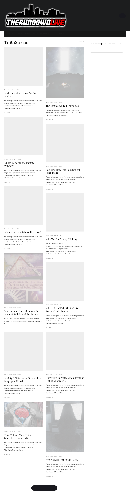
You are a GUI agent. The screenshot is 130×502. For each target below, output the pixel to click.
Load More (44, 488)
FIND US (61, 34)
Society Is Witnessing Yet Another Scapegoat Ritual (22, 380)
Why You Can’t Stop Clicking (61, 239)
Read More (7, 112)
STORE (35, 34)
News (20, 34)
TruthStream (12, 90)
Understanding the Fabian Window (19, 164)
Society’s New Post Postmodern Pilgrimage (63, 171)
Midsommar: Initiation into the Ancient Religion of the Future (21, 313)
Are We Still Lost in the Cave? (62, 459)
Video (19, 90)
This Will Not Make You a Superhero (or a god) (17, 436)
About (54, 34)
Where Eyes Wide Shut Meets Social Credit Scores (62, 310)
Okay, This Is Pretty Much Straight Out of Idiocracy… (65, 379)
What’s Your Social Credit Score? (22, 232)
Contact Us (44, 34)
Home (8, 34)
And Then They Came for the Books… (20, 95)
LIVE (13, 34)
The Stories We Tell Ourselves (62, 105)
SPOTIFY (27, 34)
